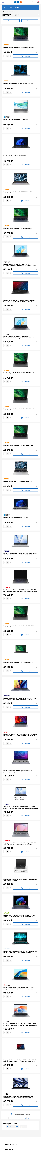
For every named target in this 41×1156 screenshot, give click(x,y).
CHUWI (16, 1126)
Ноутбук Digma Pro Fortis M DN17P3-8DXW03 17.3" (18, 626)
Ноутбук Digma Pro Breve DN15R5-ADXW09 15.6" (17, 192)
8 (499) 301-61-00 (10, 1144)
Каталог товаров (13, 7)
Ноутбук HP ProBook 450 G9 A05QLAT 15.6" (15, 517)
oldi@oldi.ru (8, 1149)
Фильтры (29, 20)
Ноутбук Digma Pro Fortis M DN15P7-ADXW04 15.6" (18, 372)
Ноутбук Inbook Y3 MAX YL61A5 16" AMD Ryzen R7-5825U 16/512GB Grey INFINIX (20, 879)
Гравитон (23, 1126)
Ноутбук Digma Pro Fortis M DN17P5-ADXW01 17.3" (18, 662)
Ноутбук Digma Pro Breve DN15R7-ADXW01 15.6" (17, 481)
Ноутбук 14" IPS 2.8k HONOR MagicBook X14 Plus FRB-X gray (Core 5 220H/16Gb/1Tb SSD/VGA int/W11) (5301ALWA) (20, 1024)
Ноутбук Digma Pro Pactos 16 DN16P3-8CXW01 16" (18, 83)
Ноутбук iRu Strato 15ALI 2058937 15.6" (14, 155)
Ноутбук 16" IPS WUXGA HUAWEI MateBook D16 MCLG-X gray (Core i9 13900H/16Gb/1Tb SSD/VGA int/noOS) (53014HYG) (20, 988)
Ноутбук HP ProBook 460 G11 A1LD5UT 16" (15, 119)
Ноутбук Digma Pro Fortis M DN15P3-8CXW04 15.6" (18, 445)
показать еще (32, 1126)
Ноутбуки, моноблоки (9, 11)
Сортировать (11, 20)
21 (28, 1118)
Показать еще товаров (22, 1114)
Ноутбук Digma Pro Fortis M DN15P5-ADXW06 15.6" (18, 228)
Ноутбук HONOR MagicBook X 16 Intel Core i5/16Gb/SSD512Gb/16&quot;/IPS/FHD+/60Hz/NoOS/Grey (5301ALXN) (19, 265)
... (25, 1118)
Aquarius (9, 1126)
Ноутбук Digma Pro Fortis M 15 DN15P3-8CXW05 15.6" (19, 47)
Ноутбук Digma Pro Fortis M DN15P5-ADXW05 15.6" (18, 409)
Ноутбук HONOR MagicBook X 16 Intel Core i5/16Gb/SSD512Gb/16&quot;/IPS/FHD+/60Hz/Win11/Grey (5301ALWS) (19, 337)
